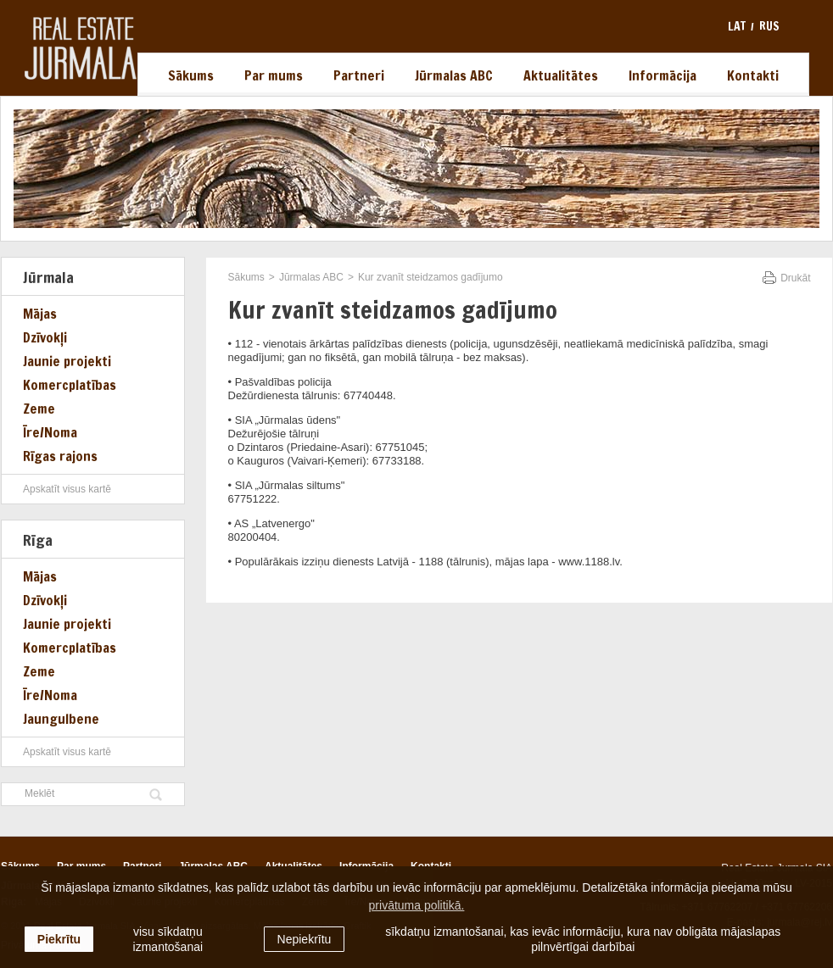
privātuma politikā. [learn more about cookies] (417, 905)
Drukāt (795, 278)
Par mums (273, 75)
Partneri (358, 75)
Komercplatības (69, 385)
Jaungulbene (61, 718)
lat (737, 26)
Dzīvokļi (45, 337)
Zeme (39, 408)
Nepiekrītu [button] (304, 939)
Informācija (662, 75)
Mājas (40, 313)
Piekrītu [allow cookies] (59, 939)
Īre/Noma (50, 432)
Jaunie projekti (67, 361)
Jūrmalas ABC (454, 75)
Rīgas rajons (60, 456)
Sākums (191, 75)
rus (769, 26)
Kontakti (753, 75)
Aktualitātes (560, 75)
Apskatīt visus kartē (67, 489)
